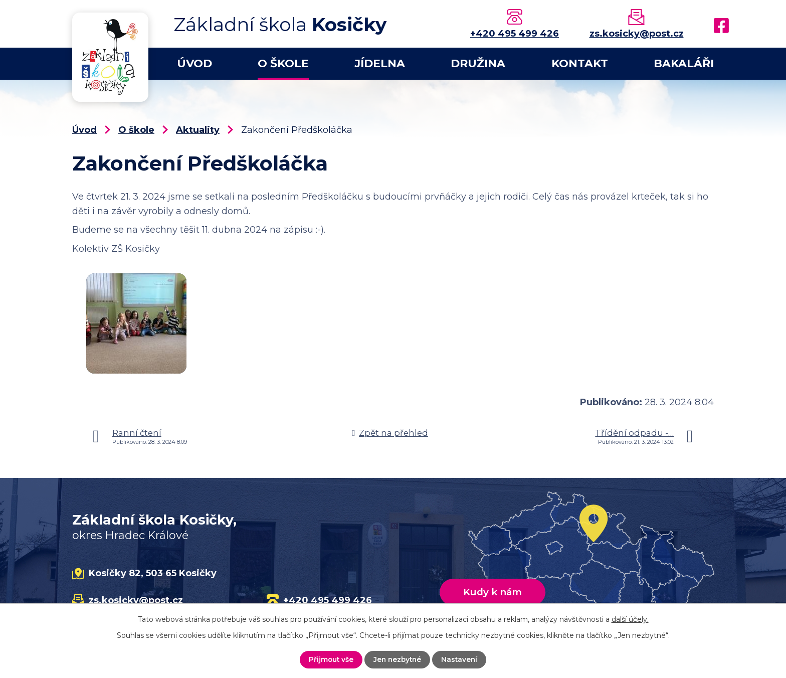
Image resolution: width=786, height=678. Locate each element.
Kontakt (579, 63)
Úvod (194, 63)
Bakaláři (684, 63)
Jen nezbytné (397, 659)
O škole (283, 63)
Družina (478, 63)
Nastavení (461, 659)
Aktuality (198, 129)
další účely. (630, 619)
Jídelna (379, 63)
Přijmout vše (329, 659)
